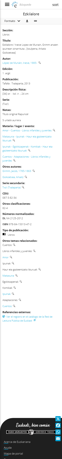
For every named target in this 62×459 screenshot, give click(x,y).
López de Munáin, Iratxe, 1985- (19, 62)
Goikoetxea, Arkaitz (12, 177)
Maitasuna (8, 275)
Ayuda (8, 447)
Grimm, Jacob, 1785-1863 (16, 171)
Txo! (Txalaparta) (11, 187)
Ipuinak (6, 294)
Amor (5, 257)
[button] (27, 21)
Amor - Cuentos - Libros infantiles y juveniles (27, 130)
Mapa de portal (13, 453)
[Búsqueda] (34, 4)
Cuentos (7, 306)
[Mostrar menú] (7, 4)
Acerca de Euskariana (17, 442)
